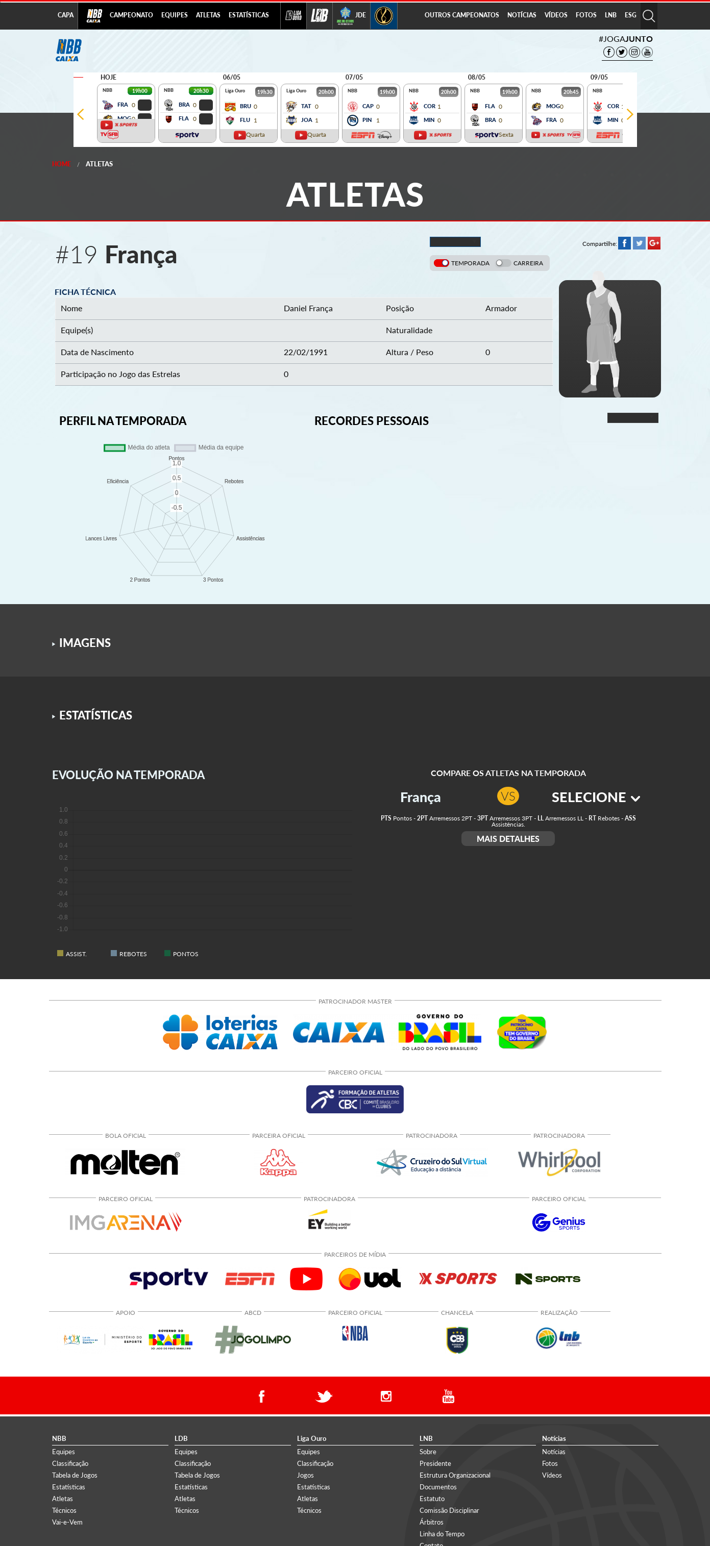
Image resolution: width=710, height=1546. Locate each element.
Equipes (63, 1452)
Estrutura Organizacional (455, 1475)
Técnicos (64, 1510)
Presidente (435, 1463)
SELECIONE (596, 796)
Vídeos (552, 1475)
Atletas (99, 164)
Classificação (70, 1463)
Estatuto (432, 1498)
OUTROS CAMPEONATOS (462, 15)
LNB (611, 15)
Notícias (554, 1452)
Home (61, 164)
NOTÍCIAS (521, 15)
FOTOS (586, 15)
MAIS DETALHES (508, 838)
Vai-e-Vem (67, 1522)
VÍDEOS (556, 15)
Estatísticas (68, 1487)
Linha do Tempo (442, 1534)
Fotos (550, 1463)
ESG (630, 15)
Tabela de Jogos (74, 1475)
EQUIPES (174, 15)
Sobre (428, 1452)
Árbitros (432, 1522)
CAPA (66, 15)
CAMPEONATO (131, 15)
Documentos (438, 1487)
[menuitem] (131, 16)
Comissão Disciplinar (449, 1510)
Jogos (305, 1475)
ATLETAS (208, 15)
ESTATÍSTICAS (249, 15)
